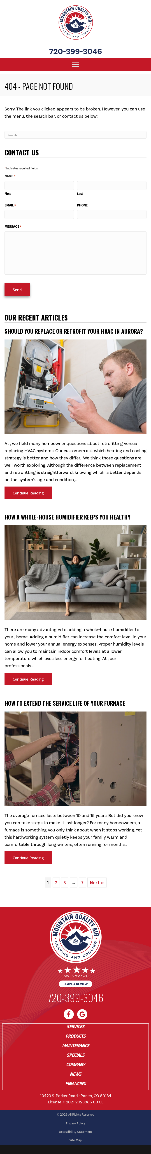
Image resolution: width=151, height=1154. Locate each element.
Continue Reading (32, 492)
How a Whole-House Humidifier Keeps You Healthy (67, 517)
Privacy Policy (75, 1123)
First (8, 194)
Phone (82, 205)
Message (13, 226)
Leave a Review (75, 984)
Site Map (75, 1140)
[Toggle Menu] (75, 64)
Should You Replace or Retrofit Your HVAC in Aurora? (74, 331)
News (75, 1074)
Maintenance (75, 1045)
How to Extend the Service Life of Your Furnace (65, 703)
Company (75, 1064)
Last (80, 194)
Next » (97, 882)
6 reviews (79, 976)
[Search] (75, 135)
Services (75, 1026)
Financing (75, 1083)
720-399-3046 (75, 51)
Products (75, 1036)
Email (10, 205)
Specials (75, 1055)
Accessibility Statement (75, 1131)
